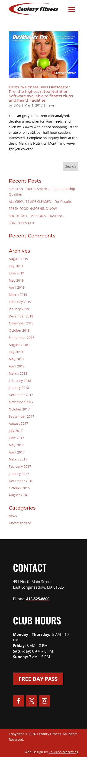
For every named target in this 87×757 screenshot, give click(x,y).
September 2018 (21, 337)
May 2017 (16, 445)
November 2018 (21, 323)
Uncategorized (20, 523)
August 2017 (18, 423)
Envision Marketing (63, 752)
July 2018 (16, 352)
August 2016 (18, 495)
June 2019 (16, 273)
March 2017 (18, 459)
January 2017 (19, 473)
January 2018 (19, 387)
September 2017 (21, 416)
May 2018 (16, 359)
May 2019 (16, 280)
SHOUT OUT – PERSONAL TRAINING (36, 215)
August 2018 (18, 345)
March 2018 (18, 373)
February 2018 (20, 380)
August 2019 (18, 259)
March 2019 (18, 294)
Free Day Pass (38, 679)
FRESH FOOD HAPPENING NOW (33, 208)
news (50, 105)
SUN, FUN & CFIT (22, 223)
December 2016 (21, 481)
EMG (17, 105)
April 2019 (17, 287)
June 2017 (16, 438)
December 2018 (21, 316)
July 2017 (16, 430)
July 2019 (16, 266)
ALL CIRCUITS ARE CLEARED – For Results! (41, 201)
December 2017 (21, 395)
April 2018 (17, 366)
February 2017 (20, 466)
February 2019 (20, 302)
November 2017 (21, 402)
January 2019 (19, 309)
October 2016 (19, 488)
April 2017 (17, 452)
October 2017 (19, 409)
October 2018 (19, 330)
